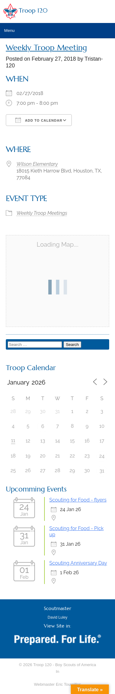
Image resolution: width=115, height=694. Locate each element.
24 (102, 456)
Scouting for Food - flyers (77, 500)
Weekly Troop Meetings (42, 213)
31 (101, 471)
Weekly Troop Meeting (46, 47)
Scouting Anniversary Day (78, 563)
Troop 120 (33, 10)
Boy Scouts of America (75, 664)
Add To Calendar (38, 120)
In (57, 671)
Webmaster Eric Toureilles (57, 684)
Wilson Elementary (37, 164)
